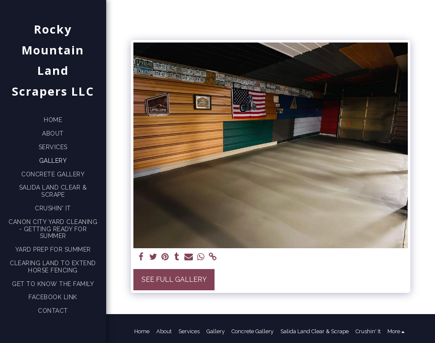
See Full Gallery (174, 279)
